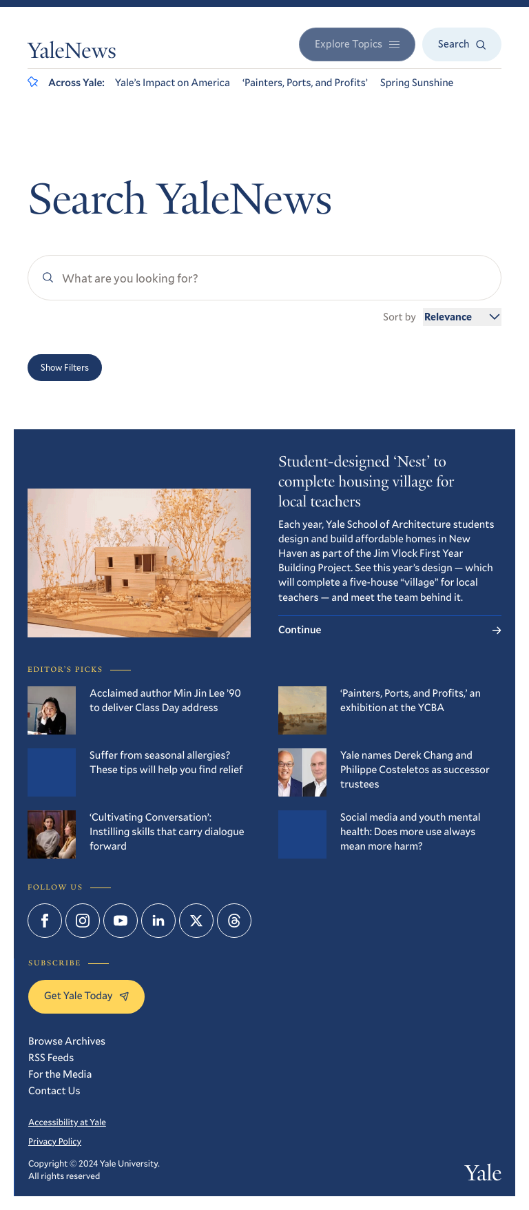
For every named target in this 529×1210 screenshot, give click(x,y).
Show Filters (65, 367)
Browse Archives (66, 1041)
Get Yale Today (86, 996)
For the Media (60, 1074)
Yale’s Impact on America (172, 83)
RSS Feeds (51, 1058)
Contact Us (54, 1091)
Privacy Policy (54, 1141)
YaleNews (72, 53)
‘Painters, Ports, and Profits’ (305, 83)
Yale (483, 1175)
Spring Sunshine (417, 83)
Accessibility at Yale (67, 1122)
